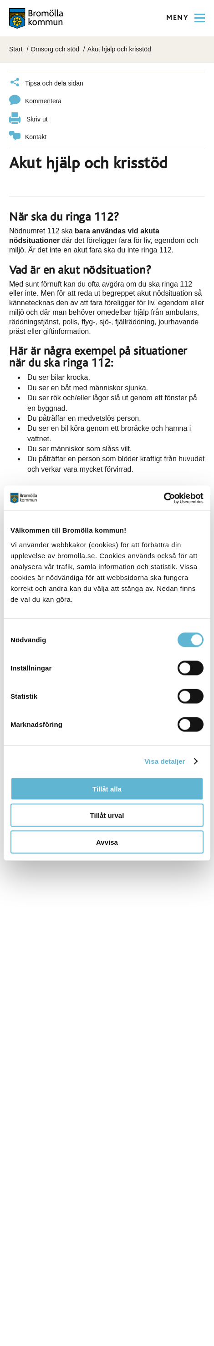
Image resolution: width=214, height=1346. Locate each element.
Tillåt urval (107, 815)
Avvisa (107, 842)
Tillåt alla (107, 788)
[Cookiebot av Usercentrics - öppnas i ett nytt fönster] (164, 498)
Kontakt (27, 137)
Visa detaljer (164, 761)
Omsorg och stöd (55, 49)
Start (16, 49)
